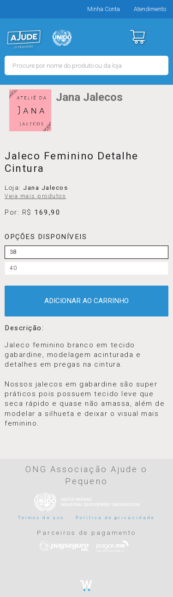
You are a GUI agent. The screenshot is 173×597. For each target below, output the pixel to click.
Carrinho (137, 37)
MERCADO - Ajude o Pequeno (24, 39)
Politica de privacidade (115, 517)
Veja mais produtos (35, 196)
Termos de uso (41, 517)
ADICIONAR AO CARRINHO (86, 301)
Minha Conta (103, 9)
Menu (160, 37)
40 (13, 268)
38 (13, 252)
